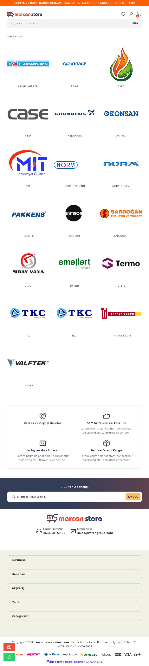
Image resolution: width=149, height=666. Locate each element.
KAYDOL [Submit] (133, 498)
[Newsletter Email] (74, 498)
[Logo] (27, 14)
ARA (135, 23)
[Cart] (139, 14)
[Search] (74, 24)
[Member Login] (131, 14)
